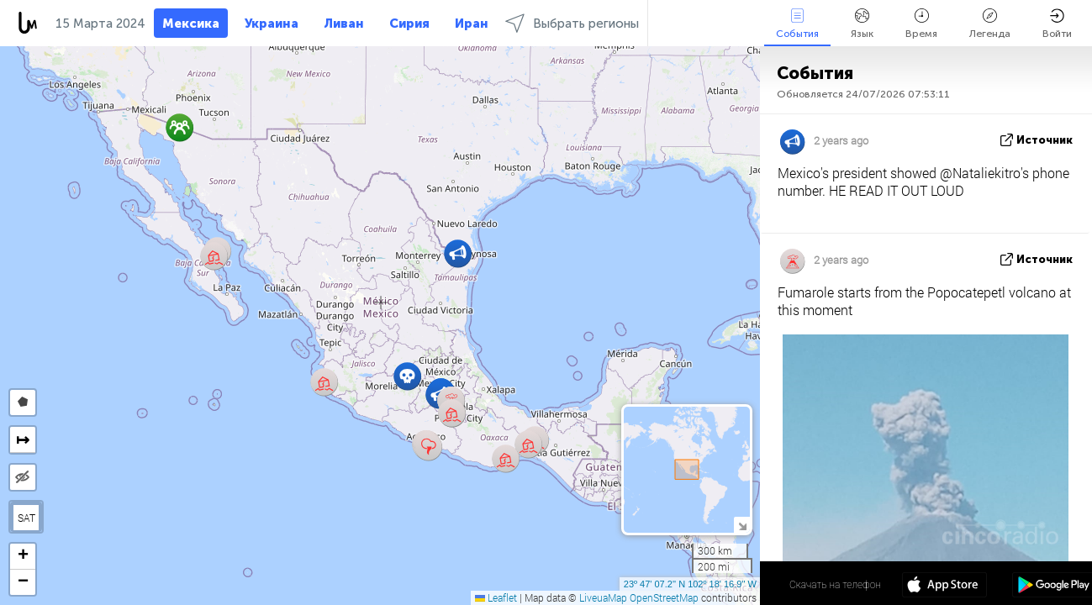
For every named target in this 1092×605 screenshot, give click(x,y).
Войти (1057, 23)
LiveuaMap (603, 597)
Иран (471, 23)
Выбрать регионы (572, 23)
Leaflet (496, 597)
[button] (428, 446)
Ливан (344, 23)
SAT (26, 517)
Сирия (409, 23)
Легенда (989, 23)
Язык (862, 23)
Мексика (190, 23)
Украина (271, 23)
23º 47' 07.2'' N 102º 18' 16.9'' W (690, 584)
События (797, 23)
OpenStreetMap (664, 597)
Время (921, 23)
